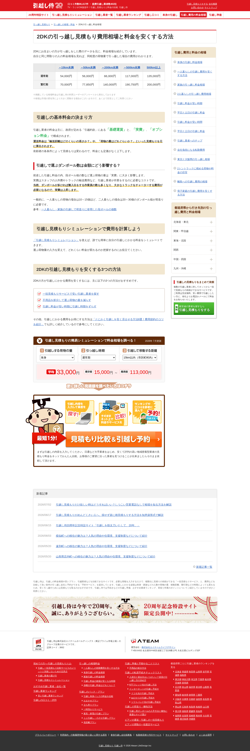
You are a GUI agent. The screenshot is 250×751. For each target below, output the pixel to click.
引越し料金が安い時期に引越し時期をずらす (69, 306)
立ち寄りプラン (91, 705)
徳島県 (185, 711)
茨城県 (178, 683)
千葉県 (201, 679)
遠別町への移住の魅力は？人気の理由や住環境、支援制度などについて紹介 (101, 546)
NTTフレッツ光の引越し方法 (143, 685)
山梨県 (206, 687)
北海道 (178, 671)
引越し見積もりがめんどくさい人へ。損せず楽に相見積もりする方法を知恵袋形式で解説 (110, 514)
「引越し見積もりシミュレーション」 (56, 240)
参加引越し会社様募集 (121, 735)
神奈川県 (186, 679)
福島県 (183, 675)
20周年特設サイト (38, 14)
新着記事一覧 (204, 566)
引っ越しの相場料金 (89, 663)
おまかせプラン (91, 700)
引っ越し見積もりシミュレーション (72, 14)
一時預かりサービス (93, 709)
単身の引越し (170, 14)
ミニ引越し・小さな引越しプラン (99, 718)
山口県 (206, 707)
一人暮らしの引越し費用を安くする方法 (194, 73)
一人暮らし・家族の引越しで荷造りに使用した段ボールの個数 (79, 209)
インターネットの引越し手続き (144, 689)
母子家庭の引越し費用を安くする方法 (194, 193)
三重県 (199, 695)
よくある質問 (205, 735)
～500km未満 (132, 67)
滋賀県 (199, 699)
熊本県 (199, 715)
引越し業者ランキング (128, 14)
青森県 (185, 671)
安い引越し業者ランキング (50, 695)
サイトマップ (210, 7)
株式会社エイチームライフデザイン (158, 647)
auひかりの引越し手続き (143, 698)
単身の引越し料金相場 (189, 62)
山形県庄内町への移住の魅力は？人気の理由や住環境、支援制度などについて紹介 (105, 556)
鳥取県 (192, 707)
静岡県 (192, 695)
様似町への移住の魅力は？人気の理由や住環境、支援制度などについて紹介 (101, 535)
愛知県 (178, 695)
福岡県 (178, 715)
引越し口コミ (151, 14)
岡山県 (178, 707)
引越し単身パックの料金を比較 (98, 696)
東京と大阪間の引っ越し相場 (193, 159)
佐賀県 (185, 715)
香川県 (178, 711)
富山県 (185, 687)
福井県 (192, 687)
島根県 (199, 707)
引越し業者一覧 (104, 14)
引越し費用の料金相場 (193, 14)
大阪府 (178, 699)
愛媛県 (192, 711)
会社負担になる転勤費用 (191, 149)
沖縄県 (192, 719)
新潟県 (199, 687)
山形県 (199, 671)
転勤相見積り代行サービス (148, 735)
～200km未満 (110, 67)
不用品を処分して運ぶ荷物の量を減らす (67, 300)
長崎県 (192, 715)
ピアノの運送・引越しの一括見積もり (144, 720)
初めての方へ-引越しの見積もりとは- (52, 663)
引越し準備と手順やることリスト (142, 663)
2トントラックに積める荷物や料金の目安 (195, 170)
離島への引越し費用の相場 (192, 181)
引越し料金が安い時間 (189, 122)
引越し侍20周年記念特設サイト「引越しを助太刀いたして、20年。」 (98, 525)
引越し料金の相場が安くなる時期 (99, 681)
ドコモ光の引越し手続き (142, 693)
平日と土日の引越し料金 (191, 112)
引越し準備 (215, 14)
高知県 (199, 711)
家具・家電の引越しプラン (96, 713)
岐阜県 (185, 695)
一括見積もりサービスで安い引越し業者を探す (71, 293)
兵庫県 (185, 699)
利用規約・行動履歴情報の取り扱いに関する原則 (83, 735)
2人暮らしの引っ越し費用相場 (194, 93)
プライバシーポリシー (45, 735)
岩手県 (206, 671)
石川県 (178, 687)
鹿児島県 (184, 719)
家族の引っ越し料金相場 (191, 84)
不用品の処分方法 (137, 668)
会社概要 (213, 4)
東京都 (178, 679)
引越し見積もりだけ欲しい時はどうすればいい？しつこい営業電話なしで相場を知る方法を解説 (114, 504)
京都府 (192, 699)
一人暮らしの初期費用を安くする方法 (102, 668)
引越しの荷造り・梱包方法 (139, 706)
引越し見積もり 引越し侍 (110, 745)
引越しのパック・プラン (92, 691)
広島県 (185, 707)
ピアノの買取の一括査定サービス (142, 724)
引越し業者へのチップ (189, 140)
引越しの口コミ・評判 (44, 700)
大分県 (206, 715)
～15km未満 (66, 67)
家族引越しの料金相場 (94, 676)
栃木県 (208, 679)
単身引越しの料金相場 (94, 672)
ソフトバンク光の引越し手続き (146, 702)
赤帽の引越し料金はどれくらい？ (99, 685)
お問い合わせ (197, 7)
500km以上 (154, 67)
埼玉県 (194, 679)
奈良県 (206, 699)
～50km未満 (88, 67)
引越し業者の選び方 (47, 675)
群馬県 (185, 683)
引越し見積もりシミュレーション (54, 680)
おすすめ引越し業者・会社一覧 (49, 686)
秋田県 (192, 671)
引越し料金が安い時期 (189, 103)
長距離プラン (90, 722)
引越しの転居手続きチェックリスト (143, 672)
